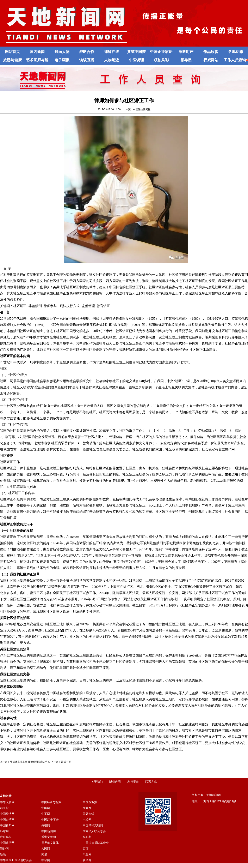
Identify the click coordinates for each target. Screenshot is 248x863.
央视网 (45, 825)
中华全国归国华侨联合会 (16, 860)
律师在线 (111, 52)
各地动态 (235, 52)
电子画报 (62, 60)
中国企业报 (90, 802)
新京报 (4, 808)
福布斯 (87, 837)
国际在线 (88, 813)
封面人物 (62, 52)
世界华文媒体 (50, 842)
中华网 (45, 860)
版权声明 (115, 781)
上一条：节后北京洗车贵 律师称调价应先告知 (25, 761)
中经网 (87, 819)
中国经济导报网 (51, 802)
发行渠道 (133, 781)
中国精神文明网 (93, 825)
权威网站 (210, 60)
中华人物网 (7, 802)
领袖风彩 (161, 60)
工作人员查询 (236, 60)
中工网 (45, 813)
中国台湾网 (7, 819)
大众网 (87, 808)
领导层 (186, 60)
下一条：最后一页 (61, 761)
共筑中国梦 (136, 52)
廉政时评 (186, 52)
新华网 (87, 860)
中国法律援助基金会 (96, 842)
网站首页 (12, 52)
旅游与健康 (12, 60)
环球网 (4, 831)
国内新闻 (37, 52)
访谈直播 (86, 60)
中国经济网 (7, 813)
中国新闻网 (48, 831)
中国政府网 (7, 842)
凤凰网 (87, 854)
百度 (85, 848)
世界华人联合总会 (94, 831)
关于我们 (97, 781)
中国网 (45, 808)
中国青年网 (7, 825)
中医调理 (136, 60)
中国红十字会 (50, 819)
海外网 (4, 848)
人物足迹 (111, 60)
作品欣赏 (210, 52)
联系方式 (151, 781)
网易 (44, 854)
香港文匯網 (48, 837)
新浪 (3, 854)
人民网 (45, 848)
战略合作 (86, 52)
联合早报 (6, 837)
